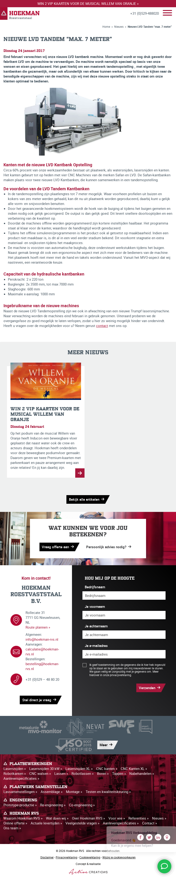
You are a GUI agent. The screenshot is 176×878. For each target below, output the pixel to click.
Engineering (23, 800)
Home (106, 26)
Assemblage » (51, 791)
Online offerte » (15, 823)
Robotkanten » (14, 773)
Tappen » (119, 773)
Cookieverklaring (89, 857)
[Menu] (167, 13)
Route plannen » (38, 627)
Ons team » (12, 828)
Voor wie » (116, 818)
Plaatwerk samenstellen (38, 787)
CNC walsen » (40, 773)
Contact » (149, 823)
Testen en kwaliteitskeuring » (108, 791)
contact (102, 325)
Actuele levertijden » (46, 823)
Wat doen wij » (57, 818)
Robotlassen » (83, 773)
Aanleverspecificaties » (21, 778)
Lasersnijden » (14, 768)
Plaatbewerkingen (31, 764)
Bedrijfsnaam (95, 587)
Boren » (103, 773)
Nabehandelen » (141, 773)
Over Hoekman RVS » (88, 818)
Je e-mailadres (96, 645)
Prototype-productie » (20, 805)
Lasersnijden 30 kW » (45, 768)
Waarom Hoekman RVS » (22, 818)
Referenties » (138, 818)
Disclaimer (47, 857)
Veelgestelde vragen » (82, 823)
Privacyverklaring (66, 857)
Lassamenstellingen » (20, 791)
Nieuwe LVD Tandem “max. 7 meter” (150, 26)
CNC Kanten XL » (134, 768)
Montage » (74, 791)
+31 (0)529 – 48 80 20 (42, 679)
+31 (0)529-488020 (144, 13)
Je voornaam (95, 606)
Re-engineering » (52, 805)
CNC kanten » (106, 768)
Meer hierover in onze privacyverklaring (124, 673)
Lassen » (61, 773)
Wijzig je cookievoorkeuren (119, 857)
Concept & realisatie (88, 868)
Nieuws (119, 26)
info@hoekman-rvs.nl (42, 639)
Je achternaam (96, 626)
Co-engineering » (82, 805)
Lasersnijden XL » (79, 768)
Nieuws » (159, 818)
